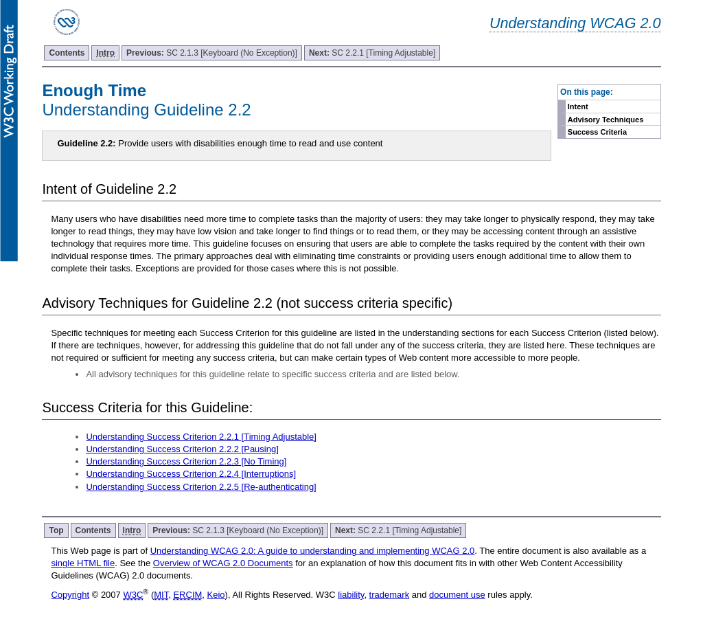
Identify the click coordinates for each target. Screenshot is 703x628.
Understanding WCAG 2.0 (575, 23)
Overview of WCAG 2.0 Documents (223, 563)
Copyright (70, 595)
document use (457, 595)
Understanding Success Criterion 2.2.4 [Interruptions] (191, 474)
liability (351, 595)
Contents (66, 53)
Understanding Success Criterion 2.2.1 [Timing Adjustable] (201, 436)
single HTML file (83, 563)
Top (56, 530)
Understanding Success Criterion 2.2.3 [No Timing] (186, 461)
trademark (389, 595)
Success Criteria (597, 132)
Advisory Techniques (605, 119)
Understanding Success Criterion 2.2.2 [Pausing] (182, 449)
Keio (216, 595)
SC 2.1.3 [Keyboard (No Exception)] (211, 53)
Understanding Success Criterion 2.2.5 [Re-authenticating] (201, 487)
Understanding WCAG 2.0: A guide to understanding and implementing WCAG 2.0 (312, 551)
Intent (578, 106)
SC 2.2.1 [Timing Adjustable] (372, 53)
